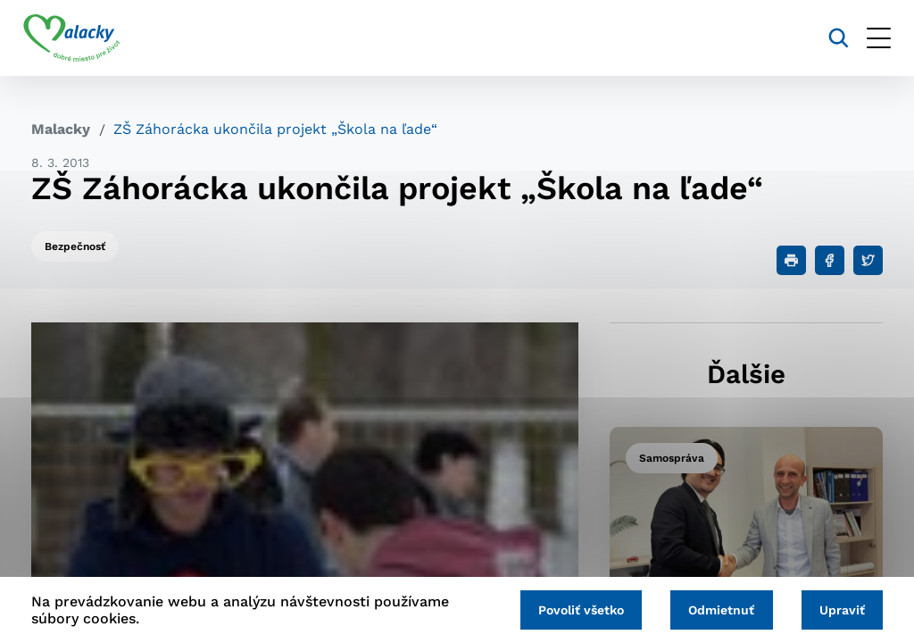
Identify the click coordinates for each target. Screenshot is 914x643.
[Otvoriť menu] (871, 38)
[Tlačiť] (791, 260)
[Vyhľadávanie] (830, 38)
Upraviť (840, 609)
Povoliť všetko (573, 609)
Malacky (60, 129)
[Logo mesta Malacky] (80, 38)
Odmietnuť (717, 609)
